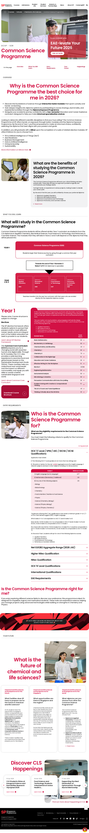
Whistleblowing (49, 814)
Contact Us (40, 814)
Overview (20, 67)
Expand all (84, 446)
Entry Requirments (51, 67)
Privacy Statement (74, 814)
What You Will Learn (33, 67)
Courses (16, 5)
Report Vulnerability (61, 814)
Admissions (25, 5)
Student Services (43, 5)
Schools (19, 12)
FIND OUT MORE (57, 53)
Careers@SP (80, 5)
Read (37, 204)
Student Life (34, 5)
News (62, 5)
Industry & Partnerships (52, 5)
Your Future (66, 67)
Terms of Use (40, 816)
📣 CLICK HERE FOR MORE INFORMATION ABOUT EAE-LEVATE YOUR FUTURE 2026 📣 (44, 623)
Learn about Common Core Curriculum (12, 381)
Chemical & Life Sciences (32, 12)
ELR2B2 (55, 464)
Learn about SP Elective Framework (11, 341)
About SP (71, 5)
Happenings (81, 67)
